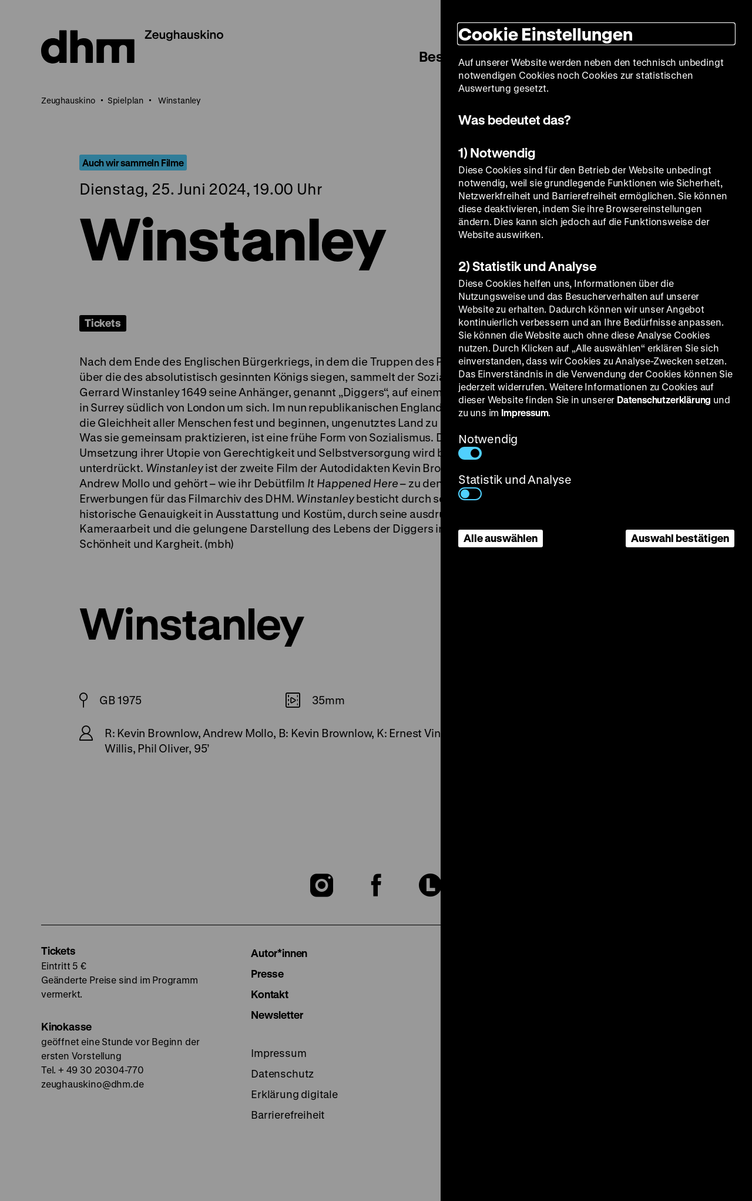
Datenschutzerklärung (664, 399)
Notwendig (488, 445)
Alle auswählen (501, 538)
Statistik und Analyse (515, 485)
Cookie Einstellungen (545, 34)
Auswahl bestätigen (680, 538)
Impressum (524, 412)
